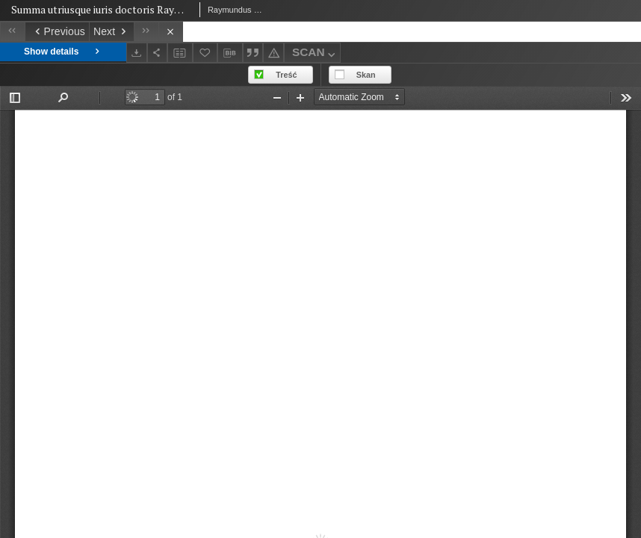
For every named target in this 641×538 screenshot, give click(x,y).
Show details (63, 52)
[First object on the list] (12, 32)
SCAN (315, 54)
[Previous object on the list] (57, 32)
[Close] (170, 32)
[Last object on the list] (146, 32)
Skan (366, 74)
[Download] (136, 53)
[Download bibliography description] (230, 53)
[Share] (157, 53)
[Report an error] (273, 53)
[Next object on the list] (111, 32)
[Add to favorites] (205, 53)
